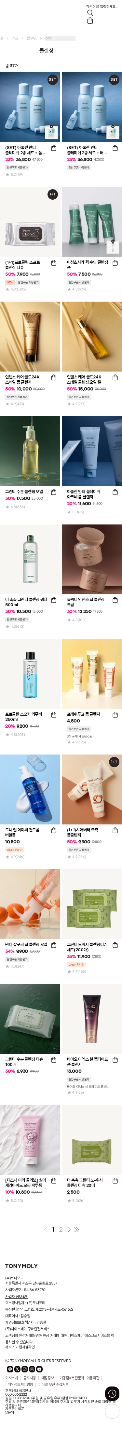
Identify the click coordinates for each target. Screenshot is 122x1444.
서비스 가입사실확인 (20, 1347)
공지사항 (29, 1378)
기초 (15, 39)
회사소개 (11, 1378)
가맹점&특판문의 (72, 1378)
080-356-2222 (16, 1394)
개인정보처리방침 (20, 1384)
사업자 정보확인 (16, 1296)
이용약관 (93, 1378)
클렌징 (32, 39)
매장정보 (47, 1378)
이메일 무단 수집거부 (53, 1384)
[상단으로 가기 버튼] (112, 1411)
